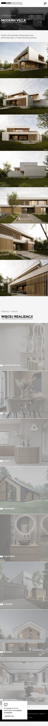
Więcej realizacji (17, 316)
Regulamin (42, 713)
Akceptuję (9, 716)
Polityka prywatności (32, 713)
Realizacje (10, 15)
